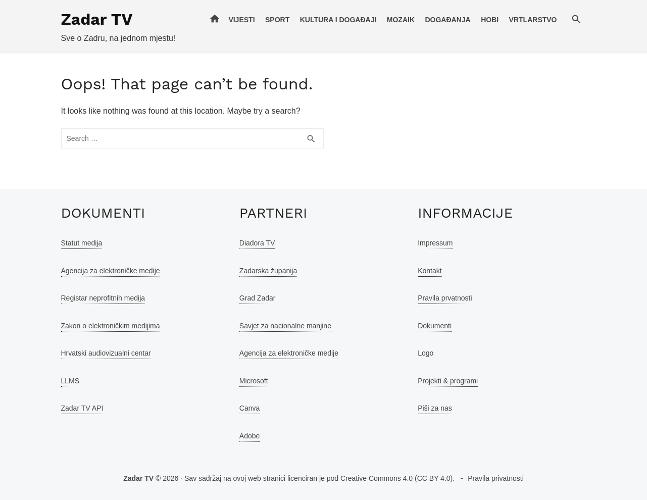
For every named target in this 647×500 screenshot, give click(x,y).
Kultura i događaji (338, 20)
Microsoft (253, 381)
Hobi (490, 20)
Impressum (435, 243)
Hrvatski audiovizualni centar (106, 353)
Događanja (447, 20)
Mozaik (401, 20)
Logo (425, 353)
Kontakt (429, 271)
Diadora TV (257, 243)
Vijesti (241, 20)
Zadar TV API (82, 408)
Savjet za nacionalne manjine (285, 326)
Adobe (249, 436)
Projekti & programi (448, 381)
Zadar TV (97, 19)
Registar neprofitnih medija (103, 298)
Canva (249, 408)
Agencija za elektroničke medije (110, 271)
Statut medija (82, 243)
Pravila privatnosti (496, 478)
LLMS (70, 381)
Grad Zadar (257, 298)
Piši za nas (435, 408)
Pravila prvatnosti (445, 298)
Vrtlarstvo (533, 20)
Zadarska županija (268, 271)
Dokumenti (435, 326)
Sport (277, 20)
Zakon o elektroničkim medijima (110, 326)
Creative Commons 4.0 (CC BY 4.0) (396, 478)
